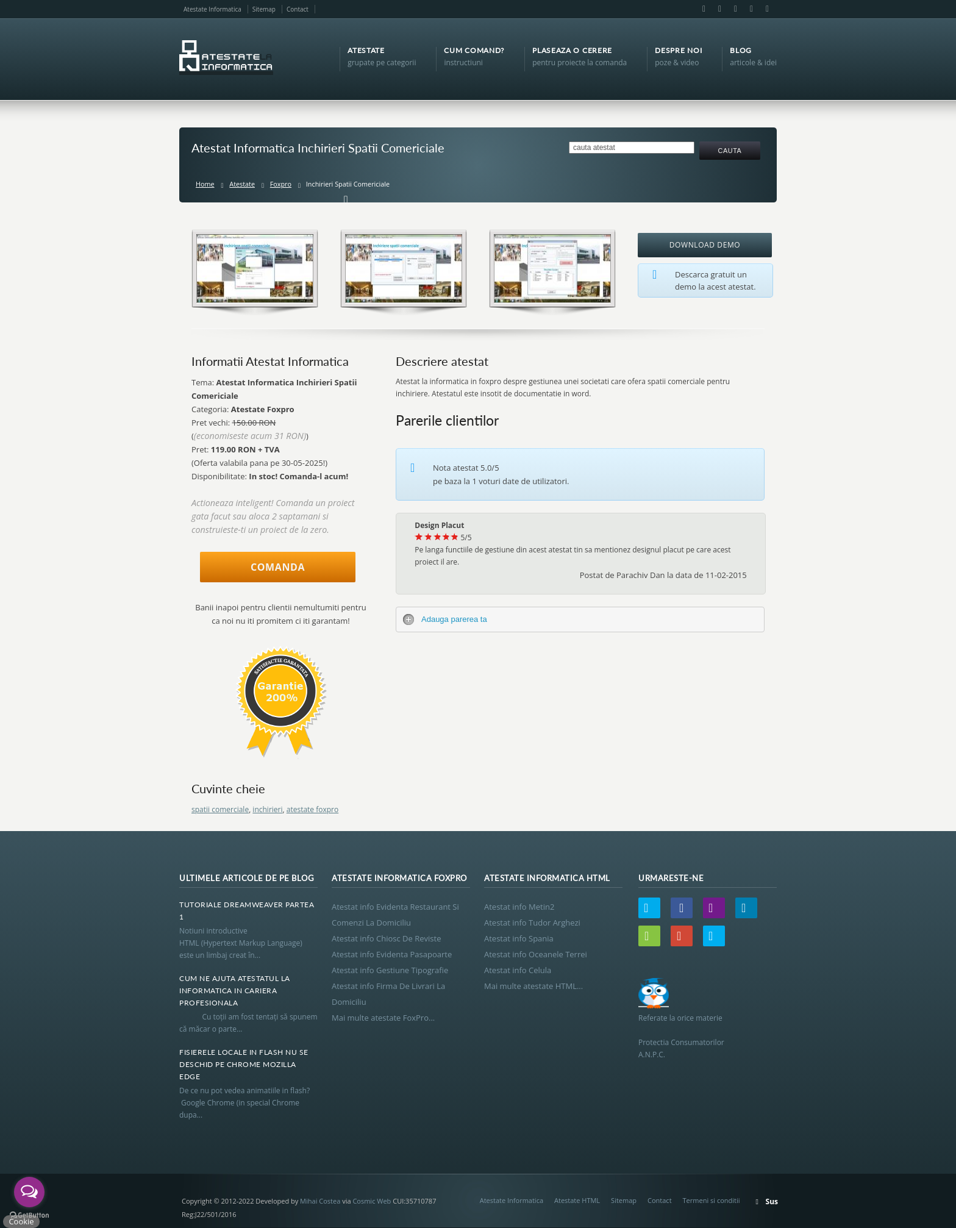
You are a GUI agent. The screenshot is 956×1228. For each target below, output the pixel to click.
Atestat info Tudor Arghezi (532, 922)
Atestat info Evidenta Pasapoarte (392, 954)
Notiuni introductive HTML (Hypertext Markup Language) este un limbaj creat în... (240, 943)
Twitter (649, 908)
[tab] (580, 619)
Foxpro (280, 183)
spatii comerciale (220, 809)
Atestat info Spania (519, 938)
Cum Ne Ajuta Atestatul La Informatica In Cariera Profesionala (234, 990)
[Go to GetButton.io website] (29, 1215)
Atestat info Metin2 (519, 906)
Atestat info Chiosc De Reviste (386, 938)
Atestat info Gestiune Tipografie (390, 970)
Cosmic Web (371, 1200)
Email (719, 9)
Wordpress (649, 936)
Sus (772, 1201)
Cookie (21, 1221)
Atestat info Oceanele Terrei (535, 954)
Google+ (751, 9)
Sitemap (264, 9)
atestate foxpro (312, 809)
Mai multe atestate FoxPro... (383, 1017)
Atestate (242, 183)
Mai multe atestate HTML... (533, 985)
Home (205, 183)
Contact (298, 9)
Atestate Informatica (212, 9)
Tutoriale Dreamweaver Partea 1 (246, 910)
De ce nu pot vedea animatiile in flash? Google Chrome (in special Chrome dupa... (246, 1102)
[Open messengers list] (29, 1192)
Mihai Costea (320, 1200)
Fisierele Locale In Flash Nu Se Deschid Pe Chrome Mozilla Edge (244, 1064)
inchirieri (267, 809)
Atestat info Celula (517, 970)
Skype (766, 9)
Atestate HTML (577, 1200)
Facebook (703, 9)
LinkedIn (735, 9)
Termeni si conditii (711, 1200)
